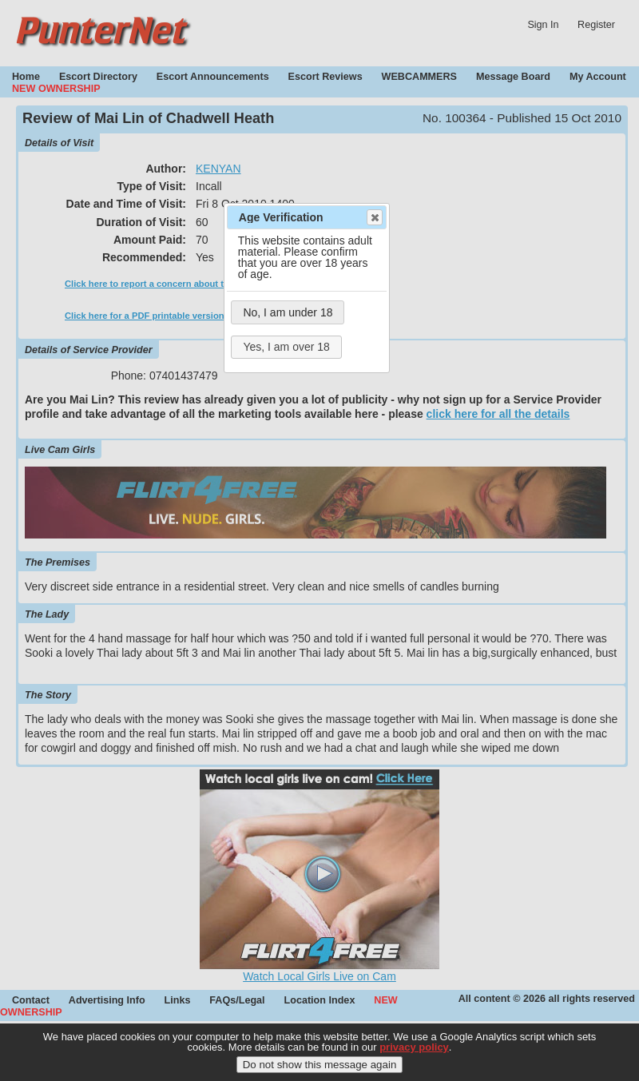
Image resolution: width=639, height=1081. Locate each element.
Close (374, 217)
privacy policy (414, 1049)
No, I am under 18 (287, 312)
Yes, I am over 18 (286, 346)
